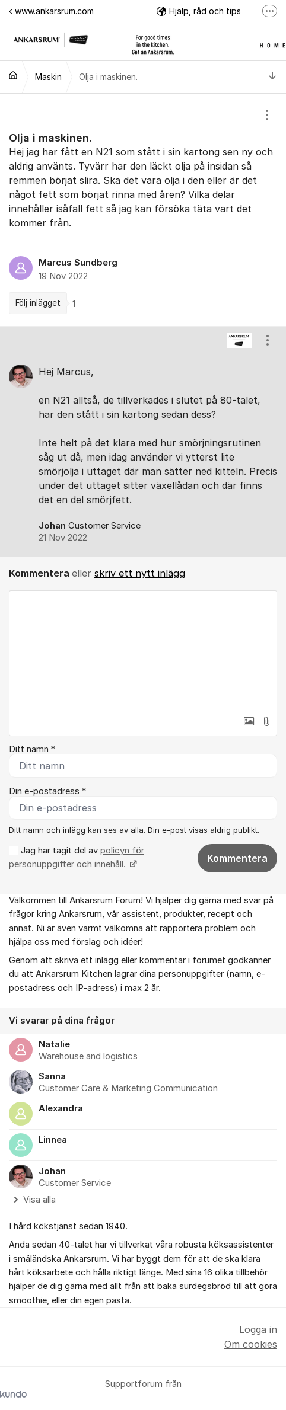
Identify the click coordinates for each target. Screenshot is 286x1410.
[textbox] (143, 650)
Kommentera (237, 858)
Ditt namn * (32, 749)
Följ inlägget (38, 303)
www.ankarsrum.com (51, 11)
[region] (143, 210)
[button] (248, 721)
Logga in (258, 1329)
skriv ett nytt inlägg (139, 573)
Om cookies (250, 1344)
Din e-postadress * (47, 791)
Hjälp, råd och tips (199, 11)
